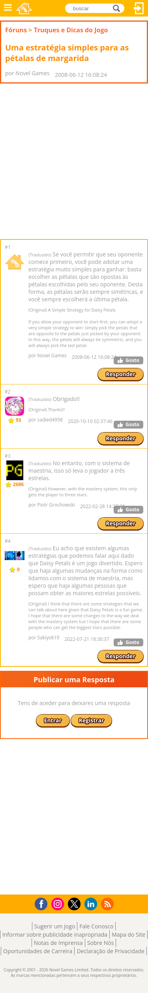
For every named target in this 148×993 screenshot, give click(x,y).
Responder (120, 374)
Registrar (91, 720)
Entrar (139, 8)
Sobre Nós (100, 943)
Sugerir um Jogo (54, 926)
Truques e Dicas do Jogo (71, 30)
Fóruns (16, 30)
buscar (118, 7)
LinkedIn (92, 904)
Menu (8, 8)
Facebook (43, 903)
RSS (108, 903)
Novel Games (24, 8)
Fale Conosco (96, 926)
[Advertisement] (74, 161)
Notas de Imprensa (58, 943)
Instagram (59, 903)
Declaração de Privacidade (110, 951)
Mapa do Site (128, 934)
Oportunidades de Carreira (37, 951)
